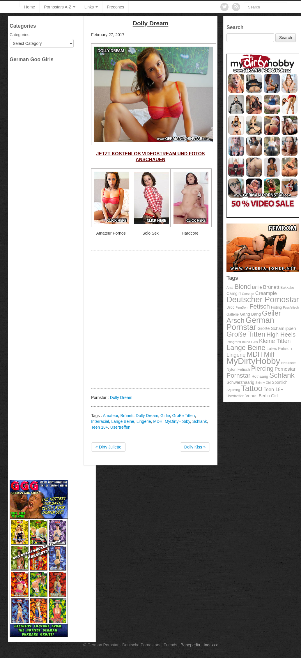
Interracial (100, 421)
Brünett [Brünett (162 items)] (271, 287)
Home (29, 7)
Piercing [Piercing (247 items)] (262, 368)
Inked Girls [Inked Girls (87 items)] (250, 342)
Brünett (126, 415)
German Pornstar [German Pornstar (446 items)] (250, 324)
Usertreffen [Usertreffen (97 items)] (235, 396)
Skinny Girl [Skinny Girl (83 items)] (263, 382)
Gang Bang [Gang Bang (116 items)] (250, 314)
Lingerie (144, 421)
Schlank (199, 421)
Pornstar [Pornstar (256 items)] (238, 375)
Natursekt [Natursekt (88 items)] (288, 363)
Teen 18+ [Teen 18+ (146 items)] (273, 389)
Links (91, 7)
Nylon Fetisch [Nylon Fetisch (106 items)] (238, 369)
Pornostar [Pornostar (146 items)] (285, 369)
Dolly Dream (121, 397)
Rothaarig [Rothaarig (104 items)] (260, 376)
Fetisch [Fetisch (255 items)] (259, 306)
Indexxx (211, 645)
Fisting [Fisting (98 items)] (276, 307)
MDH (157, 421)
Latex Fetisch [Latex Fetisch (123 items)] (279, 348)
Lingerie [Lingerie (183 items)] (236, 355)
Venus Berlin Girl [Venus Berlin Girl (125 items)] (261, 395)
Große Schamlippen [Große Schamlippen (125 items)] (276, 328)
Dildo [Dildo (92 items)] (230, 307)
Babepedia (190, 645)
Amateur (110, 415)
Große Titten (183, 415)
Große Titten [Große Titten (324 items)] (245, 334)
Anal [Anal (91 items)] (229, 287)
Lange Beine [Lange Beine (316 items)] (245, 347)
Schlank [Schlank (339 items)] (282, 375)
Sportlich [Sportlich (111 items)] (280, 382)
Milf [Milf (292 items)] (269, 354)
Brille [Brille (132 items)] (257, 287)
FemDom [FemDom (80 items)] (242, 307)
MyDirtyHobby (177, 421)
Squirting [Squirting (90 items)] (233, 390)
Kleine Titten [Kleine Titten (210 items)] (275, 341)
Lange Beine (122, 421)
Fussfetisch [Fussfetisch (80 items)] (291, 307)
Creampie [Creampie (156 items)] (266, 293)
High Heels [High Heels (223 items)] (280, 334)
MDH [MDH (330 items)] (255, 354)
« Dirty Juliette (108, 447)
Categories (19, 34)
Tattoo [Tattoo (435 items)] (251, 388)
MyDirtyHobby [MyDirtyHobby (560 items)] (253, 361)
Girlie (165, 415)
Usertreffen (120, 427)
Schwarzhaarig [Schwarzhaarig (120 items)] (240, 382)
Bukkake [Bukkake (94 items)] (287, 288)
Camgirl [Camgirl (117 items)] (233, 293)
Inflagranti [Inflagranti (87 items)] (233, 342)
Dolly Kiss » (195, 447)
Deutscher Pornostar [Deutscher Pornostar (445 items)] (262, 299)
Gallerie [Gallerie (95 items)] (232, 314)
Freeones (115, 7)
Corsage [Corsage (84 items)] (248, 293)
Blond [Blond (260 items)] (242, 286)
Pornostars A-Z (59, 7)
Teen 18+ (99, 427)
